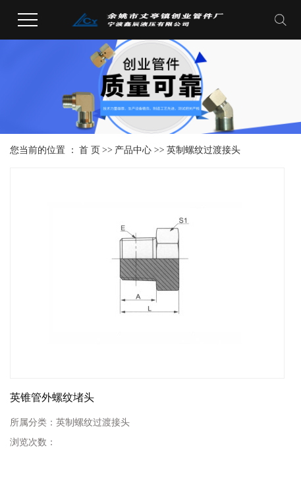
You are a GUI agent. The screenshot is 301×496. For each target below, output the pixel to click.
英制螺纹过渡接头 (203, 150)
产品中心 (133, 150)
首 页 (89, 150)
